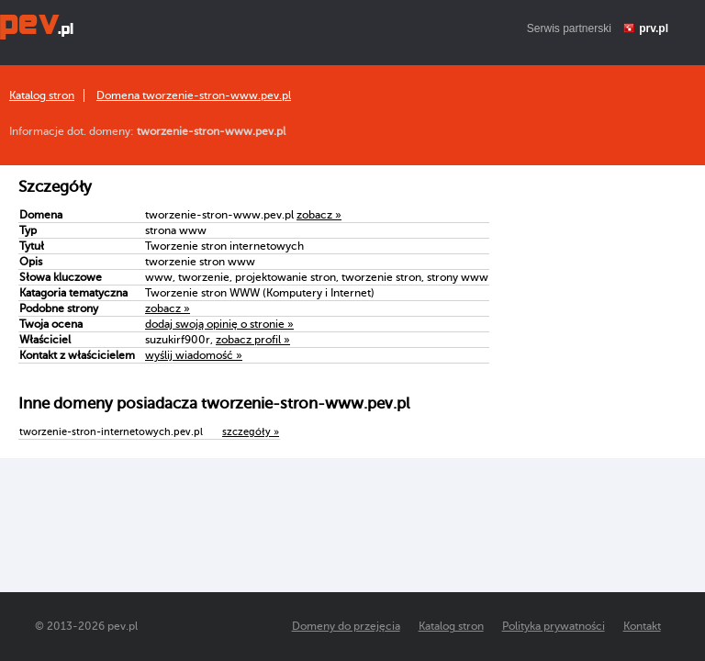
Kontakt (642, 626)
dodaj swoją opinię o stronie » (219, 324)
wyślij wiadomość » (193, 355)
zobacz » (319, 214)
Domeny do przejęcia (346, 626)
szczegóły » (250, 432)
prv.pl (653, 28)
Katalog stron (41, 95)
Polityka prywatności (553, 626)
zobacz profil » (253, 339)
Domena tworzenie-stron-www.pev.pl (193, 95)
